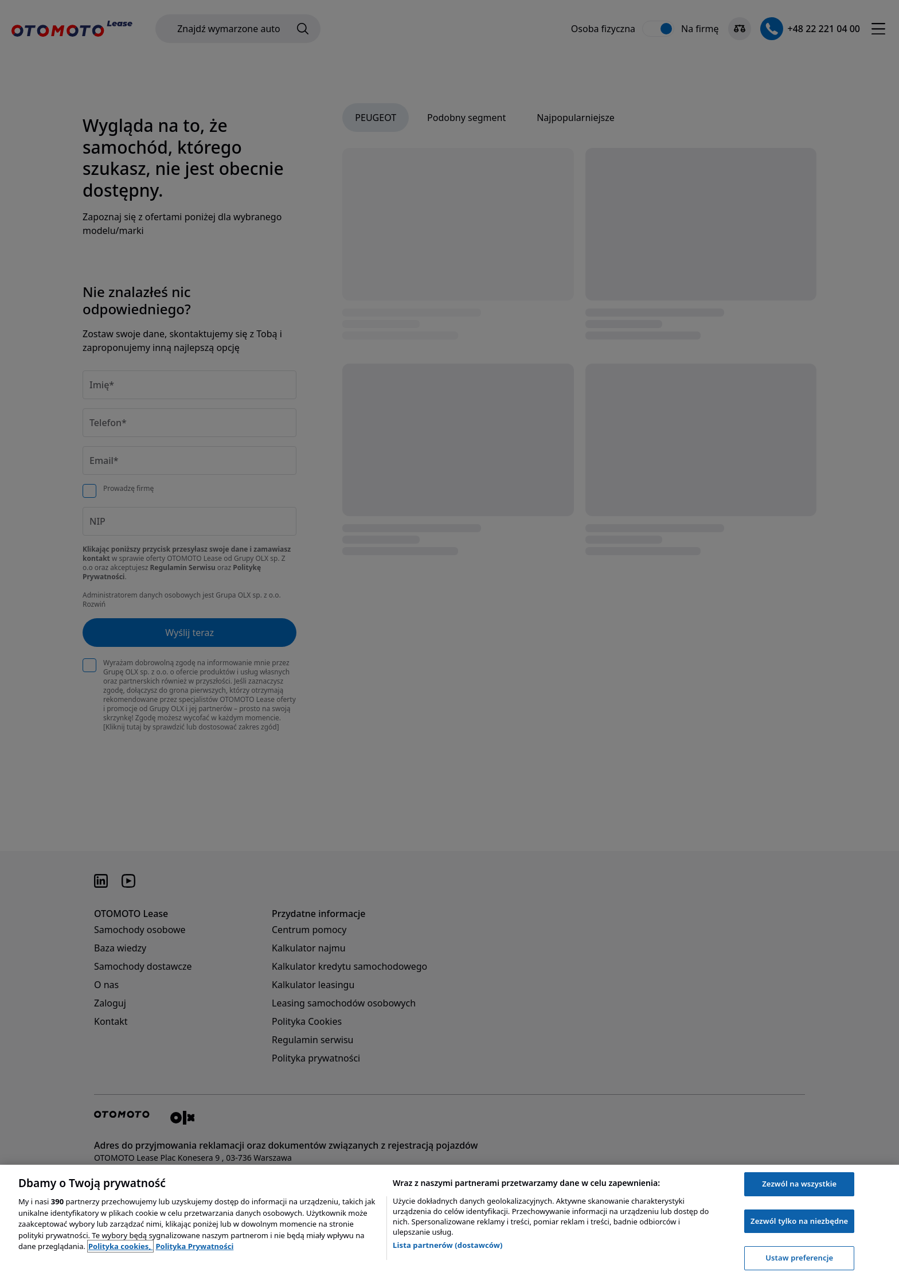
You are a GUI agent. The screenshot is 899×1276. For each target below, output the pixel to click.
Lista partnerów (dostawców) (448, 1245)
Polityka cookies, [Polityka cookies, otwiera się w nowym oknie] (120, 1246)
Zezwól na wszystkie (799, 1184)
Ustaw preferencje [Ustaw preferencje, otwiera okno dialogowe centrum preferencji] (799, 1257)
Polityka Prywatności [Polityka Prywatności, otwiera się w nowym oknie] (194, 1246)
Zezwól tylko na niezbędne (799, 1221)
